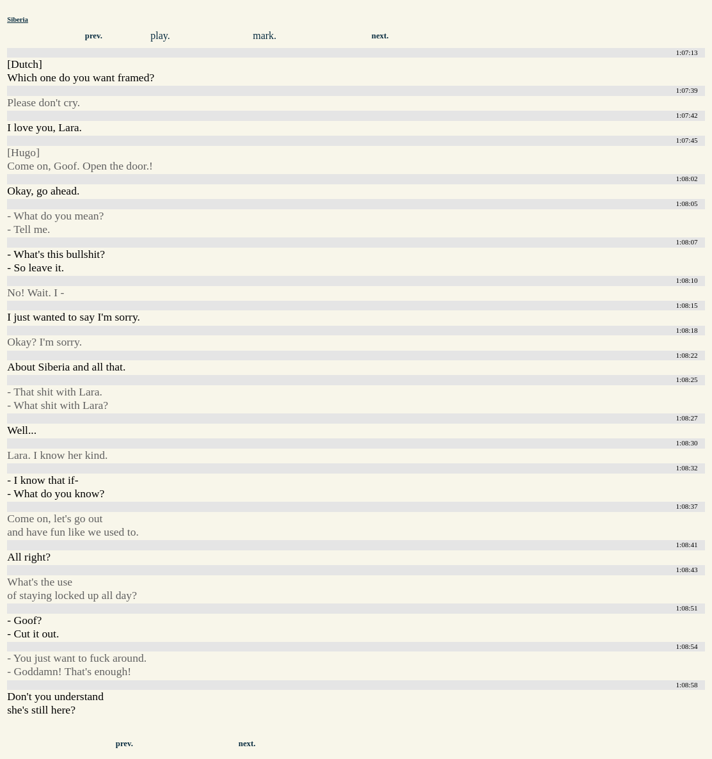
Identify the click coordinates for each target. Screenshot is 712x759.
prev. (93, 35)
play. (160, 35)
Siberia (17, 19)
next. (380, 35)
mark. (264, 35)
